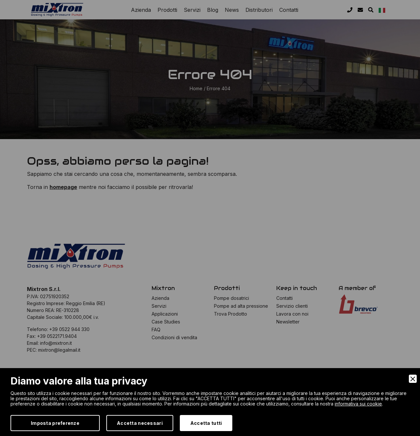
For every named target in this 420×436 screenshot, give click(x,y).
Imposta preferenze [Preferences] (55, 423)
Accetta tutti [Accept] (206, 423)
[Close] (413, 379)
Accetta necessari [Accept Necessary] (140, 423)
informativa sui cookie (358, 403)
